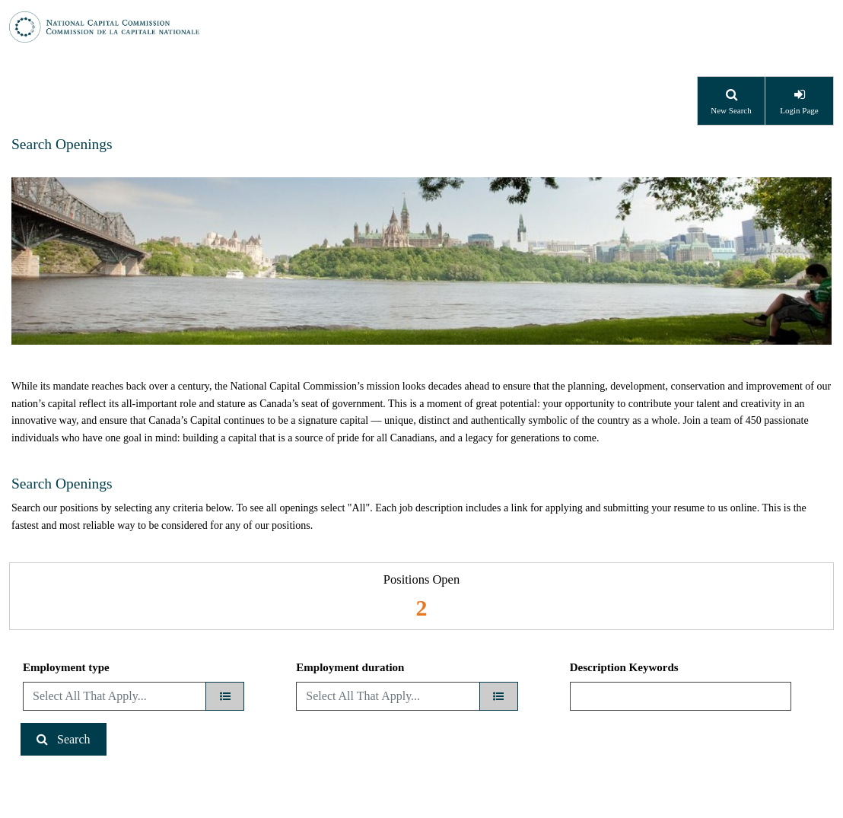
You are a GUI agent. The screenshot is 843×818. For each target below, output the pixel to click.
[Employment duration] (498, 696)
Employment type (66, 667)
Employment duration (350, 667)
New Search (731, 110)
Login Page (799, 110)
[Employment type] (224, 696)
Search (74, 739)
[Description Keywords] (680, 696)
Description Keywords (624, 667)
